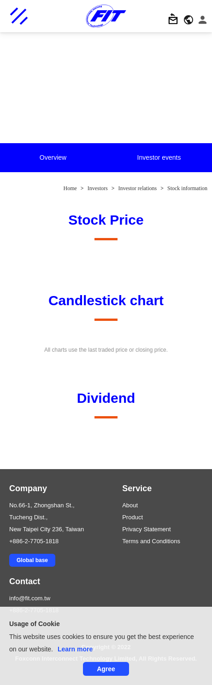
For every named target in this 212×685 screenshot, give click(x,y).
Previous (7, 158)
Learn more (75, 649)
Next (205, 158)
